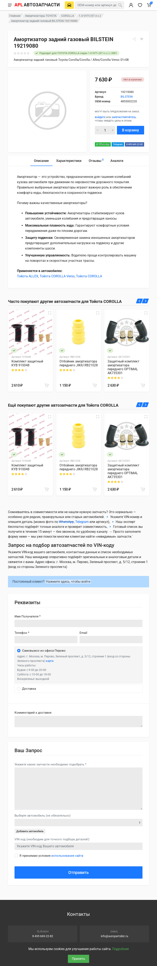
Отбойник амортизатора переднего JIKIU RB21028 (78, 363)
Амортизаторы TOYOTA (40, 15)
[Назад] (139, 301)
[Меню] (10, 5)
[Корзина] (149, 5)
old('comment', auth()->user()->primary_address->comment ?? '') (78, 721)
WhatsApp (102, 144)
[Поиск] (120, 5)
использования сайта (67, 856)
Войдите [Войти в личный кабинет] (100, 117)
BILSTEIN (127, 96)
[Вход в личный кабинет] (131, 5)
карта (50, 660)
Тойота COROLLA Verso (57, 276)
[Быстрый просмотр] (49, 313)
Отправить (78, 872)
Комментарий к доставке (33, 712)
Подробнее (120, 949)
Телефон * (22, 633)
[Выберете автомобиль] (69, 5)
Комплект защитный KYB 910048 (27, 363)
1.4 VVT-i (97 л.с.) (90, 15)
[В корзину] (46, 385)
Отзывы (96, 160)
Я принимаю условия (51, 856)
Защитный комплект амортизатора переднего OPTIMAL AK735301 (123, 367)
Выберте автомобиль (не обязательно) (43, 815)
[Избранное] (140, 5)
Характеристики (68, 161)
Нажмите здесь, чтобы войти (68, 581)
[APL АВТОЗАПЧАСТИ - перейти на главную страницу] (37, 5)
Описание (41, 161)
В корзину (130, 130)
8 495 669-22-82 (134, 144)
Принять (78, 959)
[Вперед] (145, 301)
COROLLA (67, 15)
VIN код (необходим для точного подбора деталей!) (52, 839)
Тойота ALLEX (27, 276)
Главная (14, 15)
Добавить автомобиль (30, 831)
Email (83, 633)
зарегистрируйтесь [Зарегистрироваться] (124, 117)
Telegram (118, 144)
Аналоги (116, 161)
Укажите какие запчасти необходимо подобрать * (50, 764)
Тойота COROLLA (89, 276)
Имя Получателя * (27, 616)
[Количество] (105, 130)
